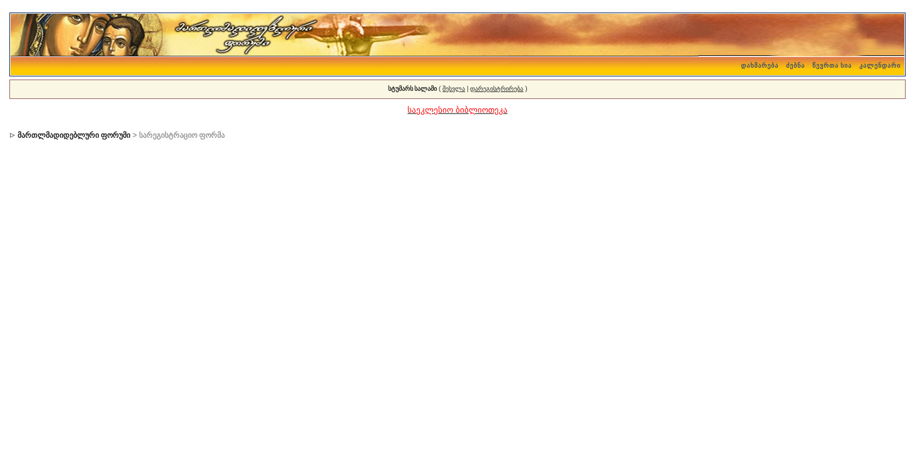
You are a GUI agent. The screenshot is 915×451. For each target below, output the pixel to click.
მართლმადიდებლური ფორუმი (74, 135)
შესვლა (453, 88)
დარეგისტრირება (496, 88)
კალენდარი (880, 65)
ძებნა (795, 65)
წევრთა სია (832, 65)
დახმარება (760, 65)
